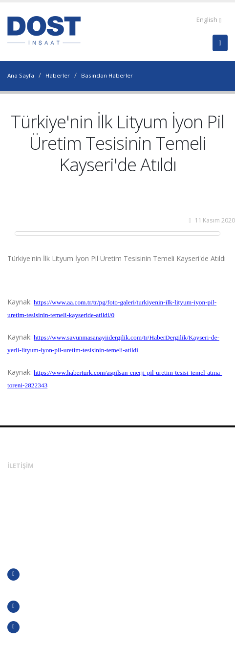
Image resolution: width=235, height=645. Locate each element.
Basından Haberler (107, 75)
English (208, 20)
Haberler (57, 75)
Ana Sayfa (20, 75)
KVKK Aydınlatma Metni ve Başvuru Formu (77, 627)
